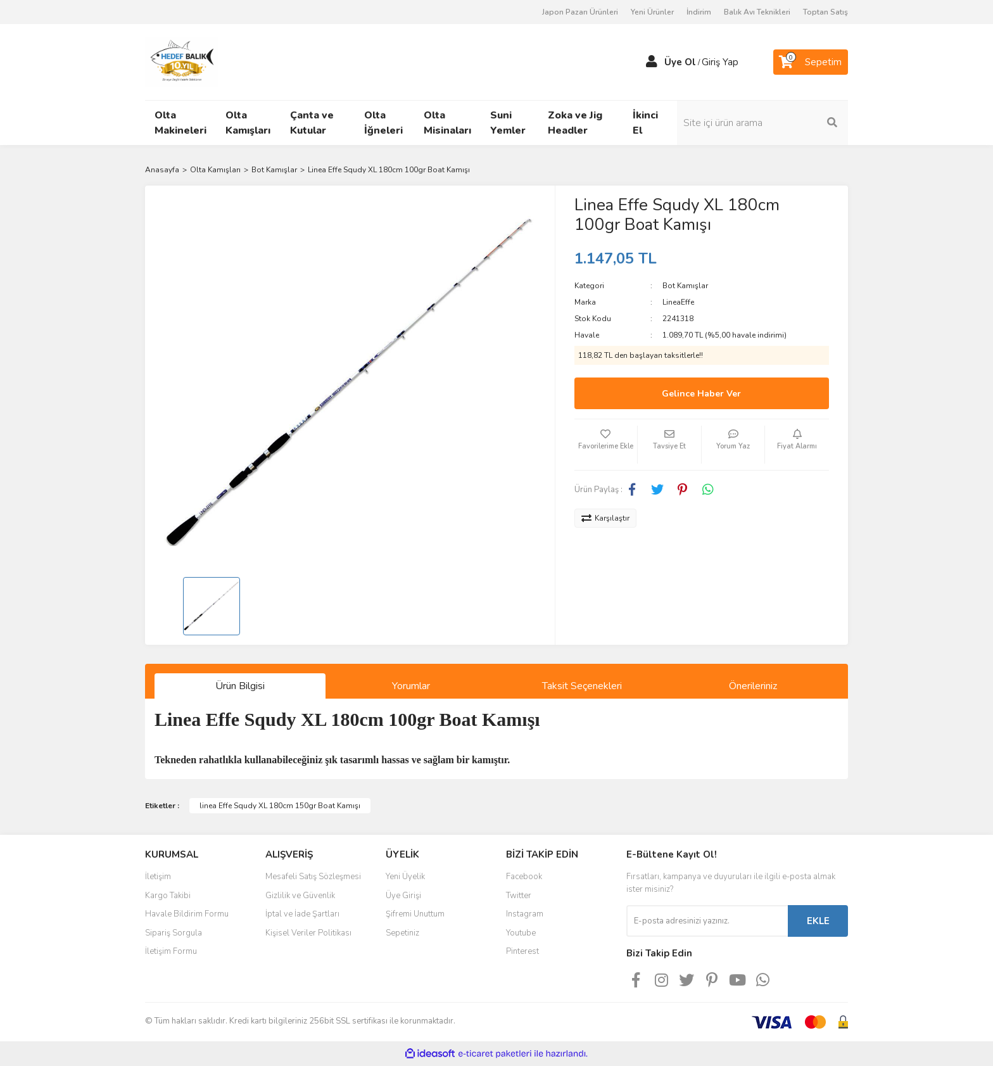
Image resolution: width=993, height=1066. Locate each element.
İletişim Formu (171, 951)
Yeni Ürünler (652, 12)
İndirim (698, 12)
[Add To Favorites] (606, 445)
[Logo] (181, 61)
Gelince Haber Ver (701, 394)
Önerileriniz (753, 686)
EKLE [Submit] (818, 921)
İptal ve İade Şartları (302, 914)
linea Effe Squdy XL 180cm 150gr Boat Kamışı (279, 806)
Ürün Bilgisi (240, 686)
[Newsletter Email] (707, 921)
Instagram (524, 914)
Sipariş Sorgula (173, 933)
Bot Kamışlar (685, 286)
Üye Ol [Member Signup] (680, 62)
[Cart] (810, 62)
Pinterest (522, 951)
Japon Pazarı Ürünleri (580, 12)
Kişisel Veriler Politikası (308, 933)
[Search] (762, 123)
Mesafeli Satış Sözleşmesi (313, 876)
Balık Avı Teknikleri (757, 12)
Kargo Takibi (168, 895)
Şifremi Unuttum (415, 914)
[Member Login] (651, 62)
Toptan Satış (825, 12)
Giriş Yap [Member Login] (720, 62)
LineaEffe (678, 302)
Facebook (524, 876)
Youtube (521, 933)
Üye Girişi (403, 895)
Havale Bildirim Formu (187, 914)
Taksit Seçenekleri (582, 686)
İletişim (158, 876)
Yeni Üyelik (405, 876)
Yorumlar (411, 686)
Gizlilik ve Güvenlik (300, 895)
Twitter (518, 895)
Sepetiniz (402, 933)
